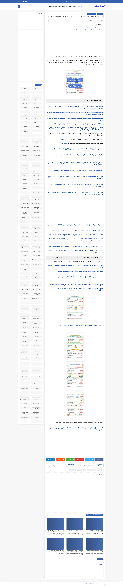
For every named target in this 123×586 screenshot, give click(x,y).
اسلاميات (25, 155)
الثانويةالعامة (36, 179)
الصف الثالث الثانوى (25, 207)
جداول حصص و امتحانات (36, 294)
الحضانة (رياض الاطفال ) (25, 188)
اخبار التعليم (36, 146)
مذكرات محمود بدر (36, 371)
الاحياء (36, 159)
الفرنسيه (25, 225)
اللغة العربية (36, 244)
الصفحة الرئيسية (100, 1)
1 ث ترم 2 (25, 92)
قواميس (25, 322)
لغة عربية (25, 336)
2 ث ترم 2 (36, 103)
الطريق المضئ (99, 6)
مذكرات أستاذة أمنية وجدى (25, 341)
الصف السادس (25, 221)
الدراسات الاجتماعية (24, 192)
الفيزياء (25, 228)
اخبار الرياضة (25, 146)
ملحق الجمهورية (25, 392)
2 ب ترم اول (24, 99)
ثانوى (67, 6)
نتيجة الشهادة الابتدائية (25, 413)
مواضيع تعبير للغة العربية (36, 408)
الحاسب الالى (36, 187)
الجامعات (25, 179)
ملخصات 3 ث (36, 399)
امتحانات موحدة (36, 264)
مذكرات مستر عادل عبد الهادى (36, 383)
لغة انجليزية (36, 336)
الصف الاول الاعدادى (24, 199)
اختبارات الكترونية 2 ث (36, 151)
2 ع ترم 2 (36, 111)
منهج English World (24, 399)
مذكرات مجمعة (24, 368)
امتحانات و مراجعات (36, 273)
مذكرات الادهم (25, 345)
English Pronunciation (25, 131)
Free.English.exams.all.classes (36, 135)
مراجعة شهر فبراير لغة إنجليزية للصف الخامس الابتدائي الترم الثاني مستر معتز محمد (77, 277)
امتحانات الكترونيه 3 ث (24, 260)
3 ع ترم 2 (25, 115)
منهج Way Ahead (36, 403)
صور (36, 306)
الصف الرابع (36, 221)
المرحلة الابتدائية (36, 251)
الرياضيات (36, 196)
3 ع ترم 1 (36, 118)
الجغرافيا (36, 183)
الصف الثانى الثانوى (36, 217)
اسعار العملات (36, 155)
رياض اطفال (80, 6)
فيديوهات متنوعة (36, 318)
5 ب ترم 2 (100, 14)
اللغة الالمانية (25, 236)
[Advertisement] (74, 43)
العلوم (36, 225)
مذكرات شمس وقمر (25, 364)
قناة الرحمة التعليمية (36, 323)
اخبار (25, 142)
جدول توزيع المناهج (36, 298)
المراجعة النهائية (53, 6)
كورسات (36, 332)
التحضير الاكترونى (36, 166)
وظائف (36, 421)
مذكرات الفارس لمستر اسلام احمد (36, 353)
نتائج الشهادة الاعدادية (36, 413)
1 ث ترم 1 (36, 92)
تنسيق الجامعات (36, 289)
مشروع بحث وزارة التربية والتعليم (25, 388)
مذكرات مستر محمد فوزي (24, 383)
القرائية (36, 232)
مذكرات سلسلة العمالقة (36, 364)
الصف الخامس (92, 14)
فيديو (36, 315)
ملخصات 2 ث (25, 395)
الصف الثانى (36, 212)
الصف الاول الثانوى (36, 203)
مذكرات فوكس (36, 368)
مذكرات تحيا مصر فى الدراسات (36, 359)
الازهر (25, 159)
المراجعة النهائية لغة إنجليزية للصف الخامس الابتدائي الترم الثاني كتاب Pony (56, 552)
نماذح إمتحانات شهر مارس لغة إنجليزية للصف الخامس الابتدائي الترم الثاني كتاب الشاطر (76, 285)
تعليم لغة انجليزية (36, 285)
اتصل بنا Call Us (81, 1)
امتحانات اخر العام (36, 259)
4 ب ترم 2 (36, 122)
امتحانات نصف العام (25, 269)
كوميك (24, 332)
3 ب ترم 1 (25, 111)
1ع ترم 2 (25, 96)
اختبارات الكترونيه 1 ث (25, 151)
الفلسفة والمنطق (36, 228)
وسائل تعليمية (24, 417)
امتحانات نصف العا (36, 268)
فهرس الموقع (89, 1)
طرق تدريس (25, 306)
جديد (25, 298)
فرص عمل (25, 309)
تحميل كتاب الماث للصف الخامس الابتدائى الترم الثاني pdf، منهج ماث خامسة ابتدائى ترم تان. (75, 235)
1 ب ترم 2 (25, 88)
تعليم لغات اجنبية (25, 282)
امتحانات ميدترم (61, 6)
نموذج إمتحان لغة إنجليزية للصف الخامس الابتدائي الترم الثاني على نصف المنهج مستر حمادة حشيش (94, 552)
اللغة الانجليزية (81, 470)
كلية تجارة (25, 327)
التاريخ (24, 163)
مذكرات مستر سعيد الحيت (25, 377)
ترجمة (36, 282)
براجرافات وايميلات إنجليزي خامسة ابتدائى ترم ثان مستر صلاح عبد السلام (81, 325)
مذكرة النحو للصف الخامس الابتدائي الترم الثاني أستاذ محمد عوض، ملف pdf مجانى (78, 171)
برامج (36, 277)
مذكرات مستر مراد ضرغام (36, 388)
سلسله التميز (36, 302)
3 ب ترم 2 (36, 115)
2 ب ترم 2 (36, 99)
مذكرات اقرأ (36, 345)
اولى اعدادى (24, 273)
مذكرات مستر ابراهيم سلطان (25, 372)
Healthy (25, 135)
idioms (36, 142)
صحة (25, 302)
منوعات (25, 403)
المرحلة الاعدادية (24, 251)
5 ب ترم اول (36, 126)
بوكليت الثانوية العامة (25, 278)
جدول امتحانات (25, 293)
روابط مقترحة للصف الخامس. (93, 27)
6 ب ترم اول (36, 130)
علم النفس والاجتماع (36, 310)
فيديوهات (25, 315)
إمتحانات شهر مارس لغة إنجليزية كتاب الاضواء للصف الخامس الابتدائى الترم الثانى (77, 124)
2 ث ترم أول (24, 103)
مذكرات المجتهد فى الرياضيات (25, 353)
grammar (72, 470)
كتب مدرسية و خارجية (36, 328)
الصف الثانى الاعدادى (24, 213)
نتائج (25, 407)
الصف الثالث (25, 203)
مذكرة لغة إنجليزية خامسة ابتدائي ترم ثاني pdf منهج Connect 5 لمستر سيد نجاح (79, 155)
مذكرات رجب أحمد (25, 358)
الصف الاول (36, 199)
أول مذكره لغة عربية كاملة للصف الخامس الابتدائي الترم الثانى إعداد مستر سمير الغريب (76, 149)
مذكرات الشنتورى (25, 349)
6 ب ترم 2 (25, 126)
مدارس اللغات (36, 340)
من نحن (94, 1)
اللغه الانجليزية (36, 247)
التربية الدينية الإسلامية (25, 167)
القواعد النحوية (25, 232)
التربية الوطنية (36, 172)
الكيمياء (36, 236)
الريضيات (25, 196)
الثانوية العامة (25, 175)
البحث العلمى (36, 163)
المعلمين (25, 255)
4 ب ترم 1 (25, 118)
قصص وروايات (25, 318)
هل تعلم (36, 417)
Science (36, 139)
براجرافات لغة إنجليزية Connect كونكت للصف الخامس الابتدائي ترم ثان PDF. (83, 29)
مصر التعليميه (36, 392)
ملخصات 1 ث (36, 395)
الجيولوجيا (25, 183)
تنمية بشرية (25, 289)
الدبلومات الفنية (36, 192)
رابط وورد (64, 143)
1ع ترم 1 (36, 96)
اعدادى (70, 6)
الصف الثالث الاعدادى (36, 208)
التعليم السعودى (25, 172)
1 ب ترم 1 (36, 88)
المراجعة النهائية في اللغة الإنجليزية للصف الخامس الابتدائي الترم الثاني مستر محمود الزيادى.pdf (94, 532)
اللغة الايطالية (25, 240)
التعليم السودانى (36, 175)
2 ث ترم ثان (36, 107)
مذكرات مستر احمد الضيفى (36, 377)
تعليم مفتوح (25, 285)
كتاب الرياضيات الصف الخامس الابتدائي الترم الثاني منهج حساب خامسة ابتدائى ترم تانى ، (76, 231)
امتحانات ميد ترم (24, 264)
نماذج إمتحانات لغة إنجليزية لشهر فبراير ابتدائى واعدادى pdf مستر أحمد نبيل (80, 271)
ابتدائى (74, 6)
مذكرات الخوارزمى (36, 349)
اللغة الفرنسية (25, 244)
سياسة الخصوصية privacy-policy (70, 1)
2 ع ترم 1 (25, 107)
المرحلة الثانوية (36, 255)
